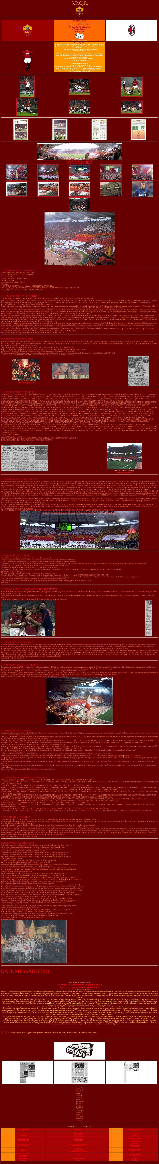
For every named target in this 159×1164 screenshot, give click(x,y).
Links (78, 1160)
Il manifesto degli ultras (135, 1149)
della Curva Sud (135, 1145)
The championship (23, 1135)
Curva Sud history (135, 1146)
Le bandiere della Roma (23, 1153)
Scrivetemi (135, 1158)
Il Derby (23, 1150)
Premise (78, 1130)
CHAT (78, 1154)
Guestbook (23, 1160)
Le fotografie (135, 1134)
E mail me (135, 1160)
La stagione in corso (23, 1134)
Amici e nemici (78, 1139)
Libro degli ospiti (23, 1158)
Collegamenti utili (78, 1158)
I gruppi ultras (78, 1133)
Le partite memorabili (23, 1144)
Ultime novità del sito (135, 1154)
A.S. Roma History (135, 1130)
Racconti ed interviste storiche (78, 1144)
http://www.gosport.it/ (26, 382)
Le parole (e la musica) (134, 1138)
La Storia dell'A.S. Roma (135, 1129)
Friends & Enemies (78, 1140)
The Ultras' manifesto (135, 1150)
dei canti (134, 1140)
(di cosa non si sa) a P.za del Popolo (79, 163)
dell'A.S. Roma (78, 1134)
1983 (82, 1150)
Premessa (78, 1129)
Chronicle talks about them (23, 1140)
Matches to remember (23, 1145)
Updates (135, 1155)
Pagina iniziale (23, 1129)
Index (23, 1130)
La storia (134, 1143)
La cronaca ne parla (23, 1139)
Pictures (135, 1135)
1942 (76, 1150)
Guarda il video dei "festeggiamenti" (79, 161)
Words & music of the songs (135, 1141)
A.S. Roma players (23, 1156)
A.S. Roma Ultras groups (78, 1136)
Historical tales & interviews (78, 1145)
